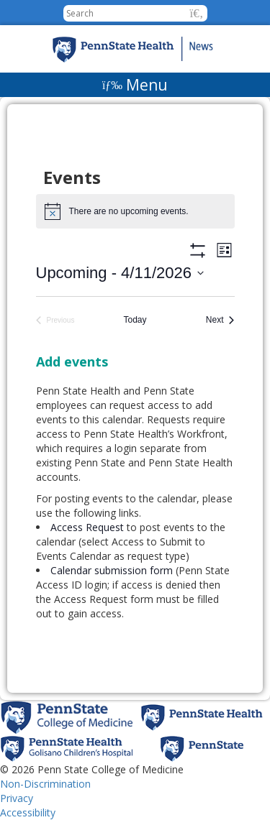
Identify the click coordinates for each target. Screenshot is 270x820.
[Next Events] (220, 320)
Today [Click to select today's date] (134, 320)
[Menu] (135, 85)
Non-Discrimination (45, 784)
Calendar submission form (111, 570)
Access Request (88, 527)
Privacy (16, 798)
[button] (197, 13)
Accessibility (27, 812)
